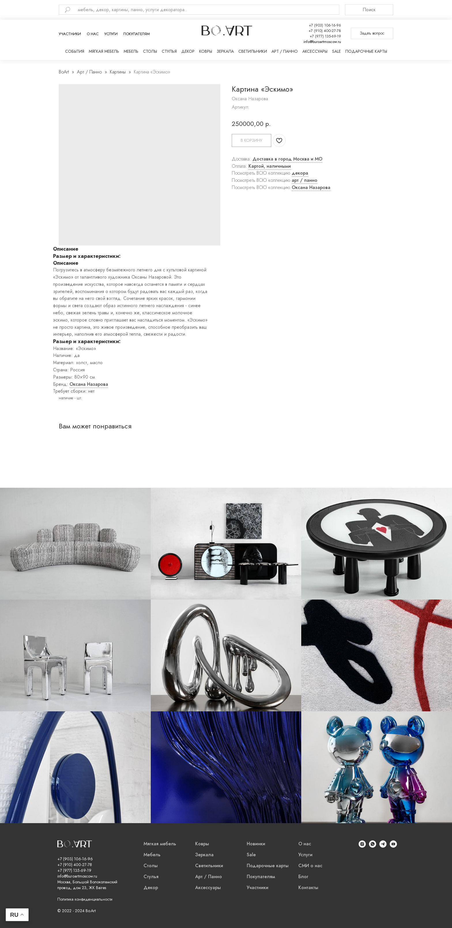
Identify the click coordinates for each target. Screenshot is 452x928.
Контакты (308, 887)
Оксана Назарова (311, 187)
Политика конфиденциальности (84, 899)
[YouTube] (393, 846)
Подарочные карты (366, 51)
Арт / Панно (285, 51)
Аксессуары (314, 51)
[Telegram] (383, 846)
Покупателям (136, 34)
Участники (70, 34)
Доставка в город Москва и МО (287, 159)
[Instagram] (362, 846)
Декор (188, 51)
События (74, 51)
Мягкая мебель (104, 51)
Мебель (131, 51)
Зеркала (225, 51)
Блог (303, 876)
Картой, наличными (269, 166)
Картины (118, 72)
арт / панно (304, 180)
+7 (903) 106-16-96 (325, 25)
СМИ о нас (310, 865)
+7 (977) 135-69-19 (325, 36)
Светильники (252, 51)
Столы (150, 51)
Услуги (111, 34)
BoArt (64, 72)
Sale (336, 51)
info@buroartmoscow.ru (322, 41)
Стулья (169, 51)
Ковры (205, 51)
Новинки (256, 843)
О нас (93, 34)
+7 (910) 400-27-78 (324, 30)
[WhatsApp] (372, 846)
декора (300, 173)
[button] (372, 33)
